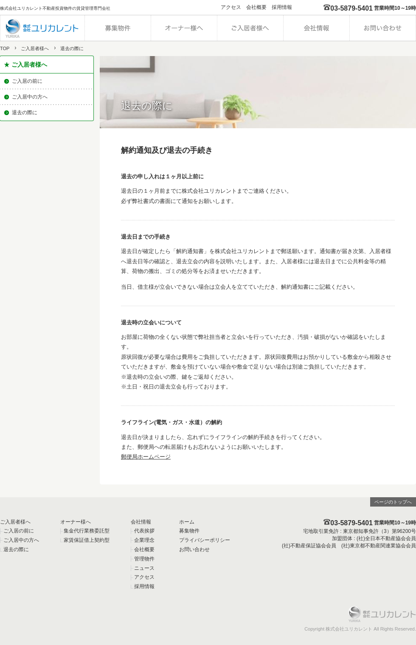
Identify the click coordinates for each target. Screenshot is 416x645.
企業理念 (144, 540)
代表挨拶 (144, 531)
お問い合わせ (194, 549)
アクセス (231, 7)
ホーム (186, 522)
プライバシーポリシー (204, 540)
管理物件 (144, 559)
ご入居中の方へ (30, 97)
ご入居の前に (27, 81)
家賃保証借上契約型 (87, 540)
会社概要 (256, 7)
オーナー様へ (75, 522)
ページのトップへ (393, 501)
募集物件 (189, 531)
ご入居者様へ (35, 48)
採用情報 (282, 7)
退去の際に (24, 112)
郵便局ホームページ (146, 456)
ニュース (144, 568)
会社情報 (141, 522)
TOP (4, 48)
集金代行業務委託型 (87, 531)
